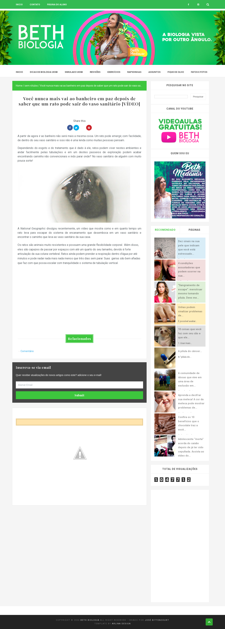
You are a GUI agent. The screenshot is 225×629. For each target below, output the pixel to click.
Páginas (194, 229)
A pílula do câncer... (190, 351)
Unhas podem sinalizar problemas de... (190, 311)
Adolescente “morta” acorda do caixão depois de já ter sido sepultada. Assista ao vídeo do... (191, 447)
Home (19, 85)
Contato (35, 4)
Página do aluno (57, 4)
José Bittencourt (157, 620)
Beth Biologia (90, 620)
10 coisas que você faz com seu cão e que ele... (189, 333)
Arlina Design (121, 623)
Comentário (27, 351)
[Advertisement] (79, 529)
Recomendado (165, 229)
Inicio (19, 4)
